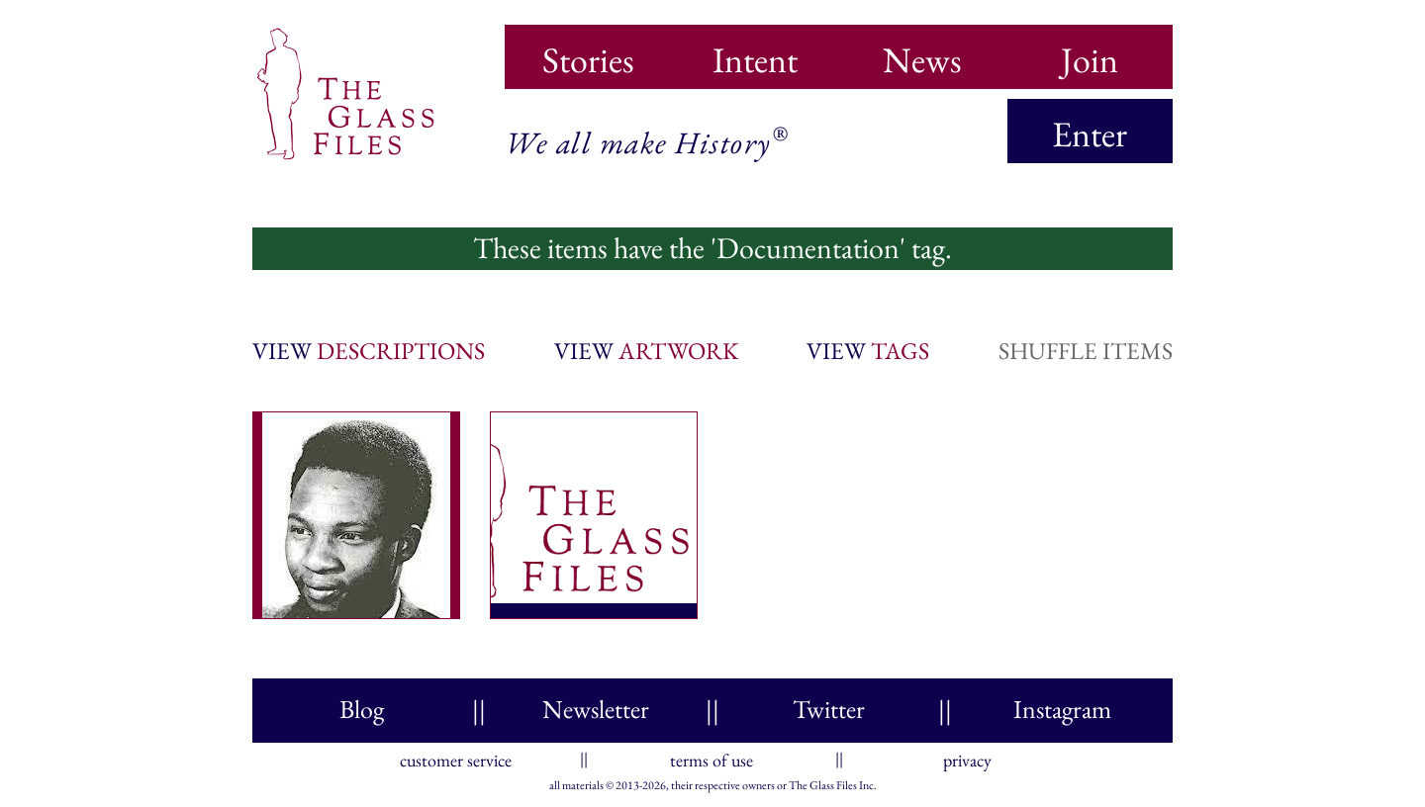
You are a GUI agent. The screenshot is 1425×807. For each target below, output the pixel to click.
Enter (1089, 134)
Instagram (1062, 709)
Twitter (829, 709)
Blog (361, 709)
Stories (588, 53)
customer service (456, 756)
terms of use (711, 756)
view (368, 350)
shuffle (1085, 350)
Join (1089, 53)
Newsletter (595, 709)
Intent (755, 53)
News (922, 53)
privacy (967, 756)
